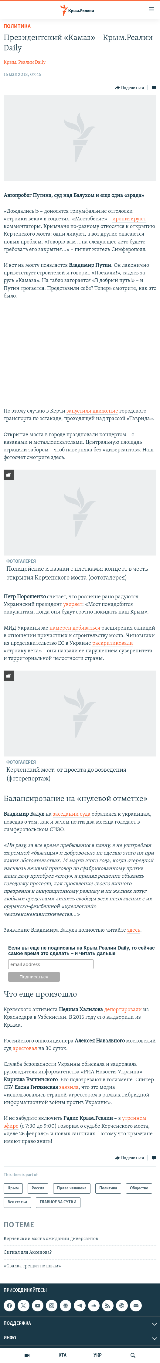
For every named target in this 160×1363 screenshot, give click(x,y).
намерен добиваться (74, 628)
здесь (133, 930)
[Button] (129, 87)
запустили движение (92, 411)
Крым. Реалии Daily (25, 62)
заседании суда (71, 814)
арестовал (25, 1049)
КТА (62, 1355)
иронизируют (129, 219)
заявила (69, 1087)
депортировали (123, 1010)
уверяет (72, 604)
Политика (17, 26)
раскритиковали (112, 643)
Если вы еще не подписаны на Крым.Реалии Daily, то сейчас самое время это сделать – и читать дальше (81, 950)
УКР (98, 1355)
